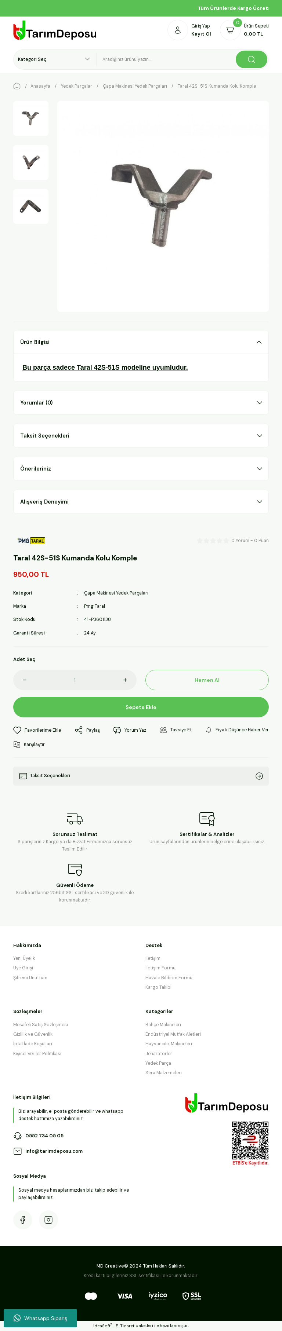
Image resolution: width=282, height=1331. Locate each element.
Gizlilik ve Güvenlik (33, 1034)
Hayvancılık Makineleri (168, 1044)
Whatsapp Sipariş (40, 1318)
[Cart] (244, 30)
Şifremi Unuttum (30, 978)
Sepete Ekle (141, 707)
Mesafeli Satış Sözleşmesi (40, 1025)
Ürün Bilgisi (35, 342)
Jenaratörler (158, 1054)
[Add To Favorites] (37, 730)
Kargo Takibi (158, 987)
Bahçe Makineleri (163, 1025)
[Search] (183, 59)
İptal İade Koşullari (32, 1044)
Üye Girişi (23, 968)
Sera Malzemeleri (163, 1073)
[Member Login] (189, 30)
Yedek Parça (158, 1063)
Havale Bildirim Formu (168, 978)
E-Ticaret (125, 1326)
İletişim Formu (160, 968)
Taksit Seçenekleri (44, 435)
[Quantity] (75, 680)
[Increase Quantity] (130, 680)
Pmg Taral (94, 606)
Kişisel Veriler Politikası (37, 1054)
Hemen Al (207, 680)
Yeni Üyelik (24, 958)
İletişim (152, 958)
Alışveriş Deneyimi (44, 501)
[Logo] (55, 30)
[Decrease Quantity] (19, 680)
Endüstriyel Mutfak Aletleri (173, 1034)
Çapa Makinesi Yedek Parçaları (116, 593)
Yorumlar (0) (36, 402)
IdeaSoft (102, 1326)
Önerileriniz (35, 468)
